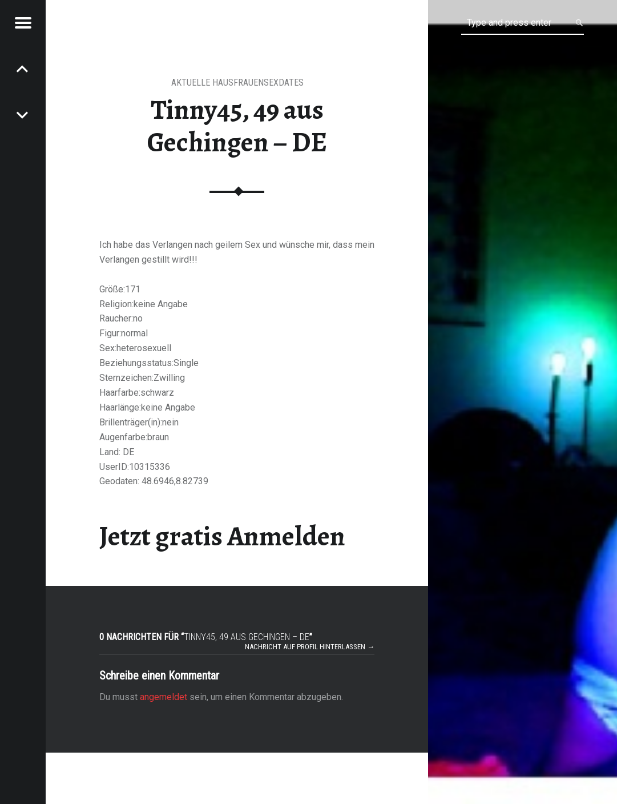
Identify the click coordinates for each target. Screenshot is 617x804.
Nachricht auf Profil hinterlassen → (309, 646)
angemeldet (163, 697)
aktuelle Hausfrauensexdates (237, 82)
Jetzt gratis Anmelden (222, 536)
